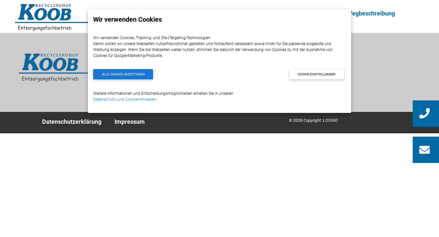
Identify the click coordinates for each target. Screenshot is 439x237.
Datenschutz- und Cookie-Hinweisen (124, 99)
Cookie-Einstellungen (316, 74)
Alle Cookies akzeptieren (123, 74)
